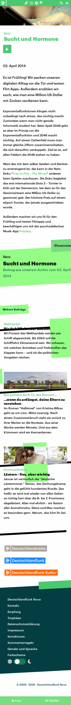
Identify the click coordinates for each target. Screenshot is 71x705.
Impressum (16, 630)
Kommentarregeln (21, 642)
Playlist (54, 700)
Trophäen (14, 618)
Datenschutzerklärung (24, 624)
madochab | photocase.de (55, 22)
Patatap (24, 231)
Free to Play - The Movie (30, 173)
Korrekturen (16, 636)
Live (18, 700)
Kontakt (13, 605)
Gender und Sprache (22, 649)
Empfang (14, 611)
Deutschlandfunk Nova (24, 599)
